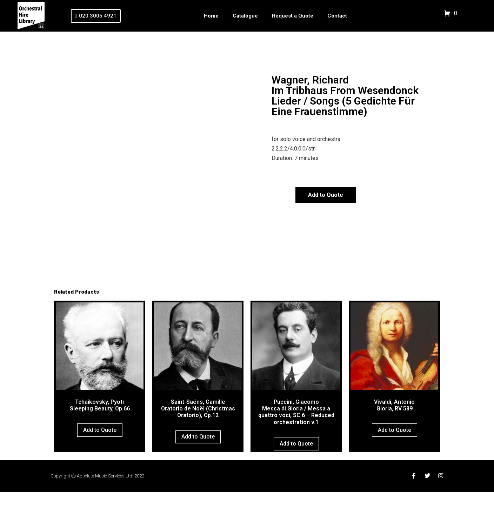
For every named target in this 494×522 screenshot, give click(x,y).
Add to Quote (325, 195)
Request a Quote (292, 16)
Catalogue (245, 16)
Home (211, 16)
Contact (337, 16)
